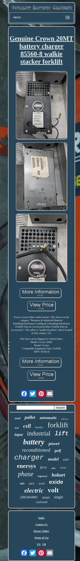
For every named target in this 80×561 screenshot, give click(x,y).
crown (63, 467)
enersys (26, 466)
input (19, 434)
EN (39, 544)
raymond (41, 502)
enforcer (64, 419)
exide (56, 482)
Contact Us (41, 524)
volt (53, 490)
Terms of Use (41, 537)
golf (57, 450)
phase (25, 474)
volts (53, 468)
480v (22, 483)
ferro (43, 467)
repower (42, 476)
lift (61, 434)
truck (42, 483)
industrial (39, 433)
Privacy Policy (41, 531)
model (53, 459)
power (54, 443)
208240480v (29, 497)
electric (34, 490)
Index (41, 517)
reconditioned (36, 450)
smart (46, 497)
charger (29, 458)
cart (66, 459)
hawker (39, 427)
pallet (30, 417)
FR (44, 544)
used (17, 418)
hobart (58, 475)
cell (27, 426)
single (58, 497)
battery (33, 442)
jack (31, 483)
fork (17, 428)
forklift (58, 425)
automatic (48, 417)
